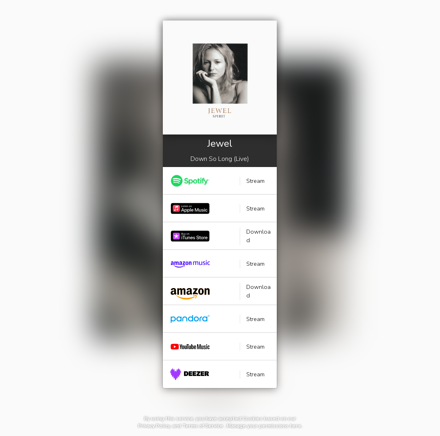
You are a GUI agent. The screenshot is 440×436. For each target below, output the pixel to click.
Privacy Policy (154, 426)
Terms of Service (202, 426)
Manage (236, 426)
